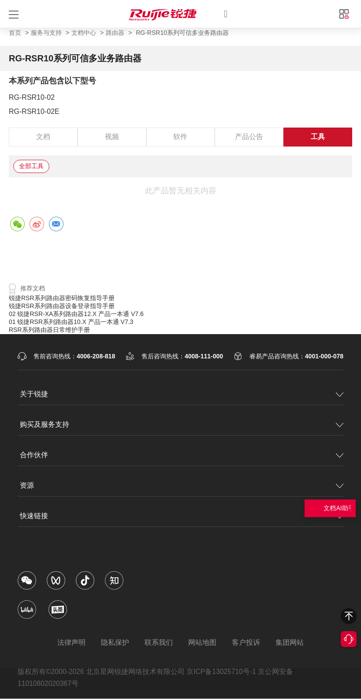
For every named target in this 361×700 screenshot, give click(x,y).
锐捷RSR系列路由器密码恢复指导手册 (62, 297)
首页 (15, 32)
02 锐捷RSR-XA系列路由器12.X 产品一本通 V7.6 (76, 313)
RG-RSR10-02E (34, 111)
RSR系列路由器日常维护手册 (49, 329)
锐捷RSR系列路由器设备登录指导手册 (62, 305)
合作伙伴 (34, 455)
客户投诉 (248, 642)
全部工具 (31, 165)
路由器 (115, 32)
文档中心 (83, 32)
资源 (27, 485)
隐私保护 (113, 642)
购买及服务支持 (44, 424)
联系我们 (158, 642)
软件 (180, 136)
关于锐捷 (34, 394)
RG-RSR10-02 (32, 97)
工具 (318, 136)
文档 (43, 136)
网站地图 (203, 642)
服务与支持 (46, 32)
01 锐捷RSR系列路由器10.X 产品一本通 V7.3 (71, 321)
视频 (112, 136)
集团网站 (293, 642)
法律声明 (68, 642)
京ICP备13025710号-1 (222, 672)
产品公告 (249, 136)
